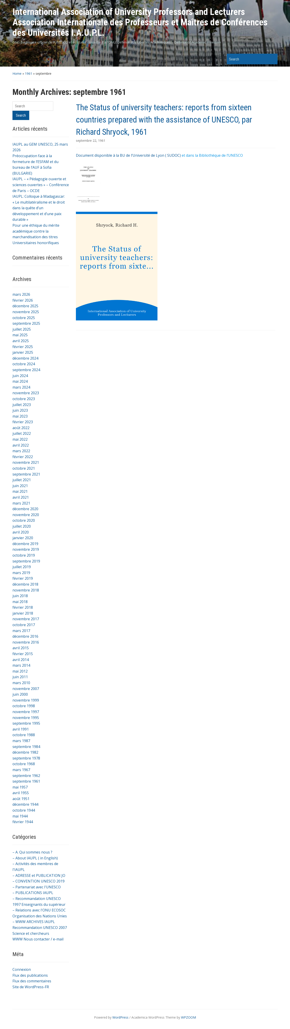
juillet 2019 (21, 566)
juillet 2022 (21, 433)
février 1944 (22, 821)
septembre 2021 (26, 474)
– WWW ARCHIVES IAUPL (33, 921)
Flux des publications (30, 975)
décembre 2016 (25, 636)
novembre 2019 (25, 549)
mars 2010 (21, 682)
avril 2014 (20, 659)
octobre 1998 (23, 705)
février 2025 (22, 346)
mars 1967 (21, 769)
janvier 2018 (22, 613)
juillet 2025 (21, 329)
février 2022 (22, 456)
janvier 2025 (22, 352)
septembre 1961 (26, 781)
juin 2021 (20, 485)
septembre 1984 (26, 746)
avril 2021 (20, 497)
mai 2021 (20, 491)
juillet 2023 (21, 404)
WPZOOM (188, 1017)
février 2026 (22, 300)
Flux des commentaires (31, 981)
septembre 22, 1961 (90, 140)
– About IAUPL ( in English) (35, 858)
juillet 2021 (21, 479)
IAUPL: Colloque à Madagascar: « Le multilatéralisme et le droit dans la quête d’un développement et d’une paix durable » (38, 208)
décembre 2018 (25, 584)
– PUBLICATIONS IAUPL (32, 892)
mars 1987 (21, 740)
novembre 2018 (25, 590)
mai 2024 (20, 381)
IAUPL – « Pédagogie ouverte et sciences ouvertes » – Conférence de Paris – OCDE (40, 184)
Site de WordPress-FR (30, 986)
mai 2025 (20, 334)
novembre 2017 (25, 618)
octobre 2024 (23, 363)
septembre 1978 (26, 758)
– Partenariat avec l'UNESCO (36, 887)
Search (271, 59)
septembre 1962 (26, 775)
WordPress (120, 1017)
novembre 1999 (25, 700)
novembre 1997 (25, 711)
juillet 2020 (21, 526)
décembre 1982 (25, 752)
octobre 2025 (23, 317)
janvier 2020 (22, 537)
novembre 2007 (25, 688)
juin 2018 (20, 595)
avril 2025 (20, 340)
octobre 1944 (23, 810)
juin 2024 (20, 375)
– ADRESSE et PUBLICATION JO (38, 875)
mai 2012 (20, 671)
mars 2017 (21, 630)
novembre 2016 (25, 642)
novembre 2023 (25, 392)
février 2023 (22, 421)
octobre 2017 (23, 624)
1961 (28, 73)
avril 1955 (20, 792)
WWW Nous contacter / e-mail (37, 939)
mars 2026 (21, 294)
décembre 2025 (25, 305)
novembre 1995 (25, 717)
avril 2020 (20, 532)
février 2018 (22, 607)
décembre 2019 (25, 543)
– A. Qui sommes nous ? (32, 852)
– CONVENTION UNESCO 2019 (38, 881)
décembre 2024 (25, 358)
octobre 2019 (23, 555)
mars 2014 (21, 665)
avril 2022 (20, 445)
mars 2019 (21, 572)
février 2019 (22, 578)
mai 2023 (20, 416)
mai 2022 (20, 439)
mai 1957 (20, 787)
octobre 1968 (23, 763)
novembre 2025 (25, 311)
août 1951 (20, 798)
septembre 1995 (26, 723)
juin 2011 (20, 676)
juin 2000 (20, 694)
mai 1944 (20, 816)
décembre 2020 (25, 508)
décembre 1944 (25, 804)
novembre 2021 (25, 462)
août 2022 (20, 427)
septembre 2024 (26, 369)
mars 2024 (21, 387)
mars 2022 (21, 450)
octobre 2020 (23, 520)
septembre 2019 (26, 561)
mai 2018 (20, 601)
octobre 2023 (23, 398)
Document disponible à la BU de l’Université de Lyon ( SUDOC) (128, 155)
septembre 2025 (26, 323)
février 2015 (22, 653)
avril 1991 (20, 729)
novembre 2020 (25, 514)
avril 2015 (20, 647)
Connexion (21, 969)
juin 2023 (20, 410)
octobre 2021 (23, 468)
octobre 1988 (23, 734)
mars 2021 (21, 503)
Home (17, 73)
